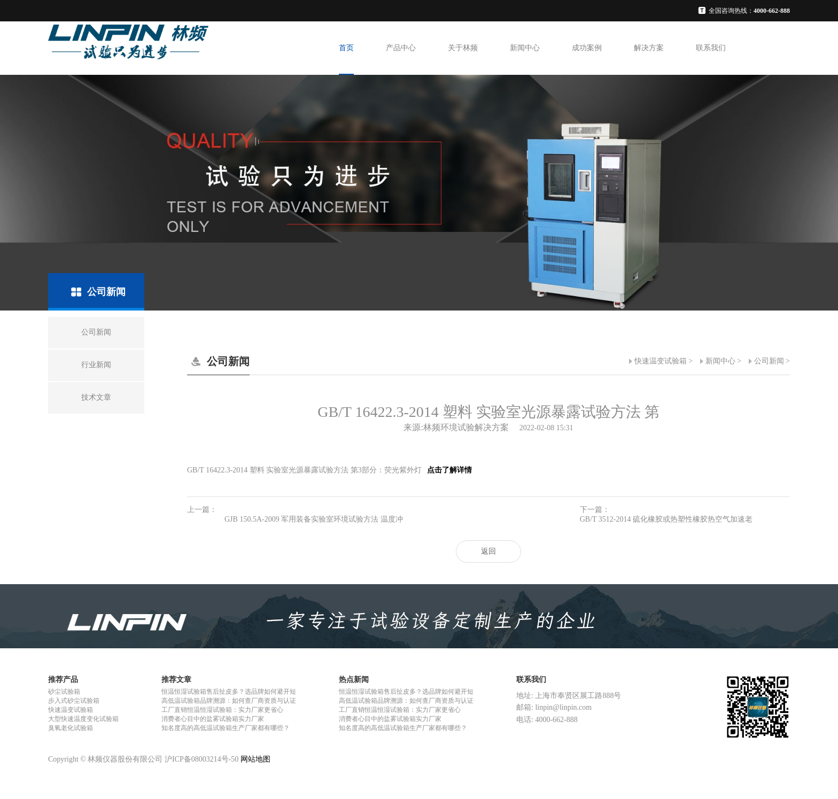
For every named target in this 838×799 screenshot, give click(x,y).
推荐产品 (63, 680)
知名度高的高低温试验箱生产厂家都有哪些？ (225, 728)
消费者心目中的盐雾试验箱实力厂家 (212, 719)
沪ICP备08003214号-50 (201, 759)
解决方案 (649, 48)
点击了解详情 (448, 470)
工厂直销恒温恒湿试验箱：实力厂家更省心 (222, 709)
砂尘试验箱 (64, 691)
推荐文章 (176, 680)
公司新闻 (769, 361)
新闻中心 (525, 48)
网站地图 (255, 759)
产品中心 (401, 48)
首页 (346, 48)
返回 (488, 551)
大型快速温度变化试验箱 (83, 719)
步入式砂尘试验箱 (73, 700)
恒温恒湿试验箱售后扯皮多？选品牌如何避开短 (228, 691)
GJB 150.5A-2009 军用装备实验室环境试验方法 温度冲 (313, 519)
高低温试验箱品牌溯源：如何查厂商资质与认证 (228, 700)
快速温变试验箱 (660, 361)
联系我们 (711, 48)
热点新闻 (354, 680)
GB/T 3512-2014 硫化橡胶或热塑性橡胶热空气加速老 (666, 519)
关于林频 (463, 48)
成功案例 (587, 48)
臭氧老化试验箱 (70, 728)
